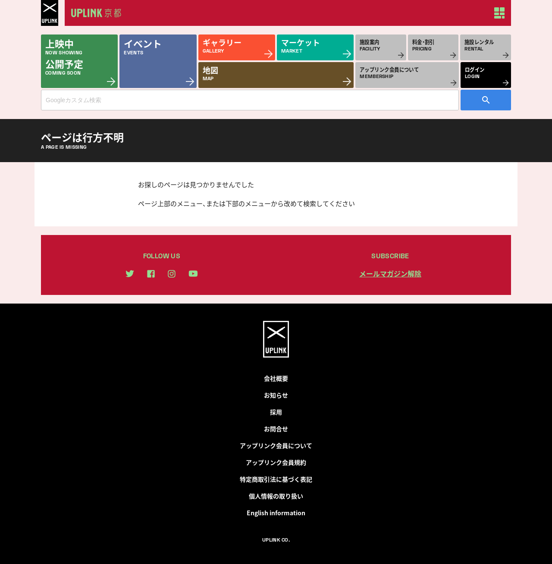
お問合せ (276, 428)
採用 (276, 411)
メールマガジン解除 (390, 273)
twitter (129, 273)
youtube (193, 273)
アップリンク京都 (99, 13)
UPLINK (49, 13)
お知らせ (276, 395)
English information (276, 512)
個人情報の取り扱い (276, 496)
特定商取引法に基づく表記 (276, 479)
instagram (172, 274)
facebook (151, 274)
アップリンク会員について (276, 445)
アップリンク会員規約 (276, 462)
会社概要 (276, 378)
